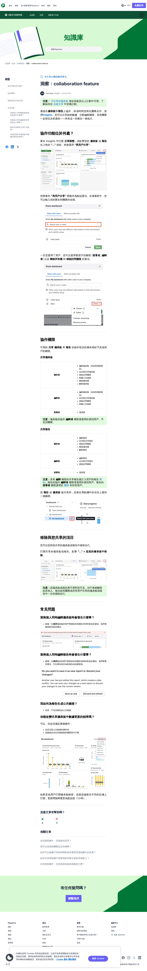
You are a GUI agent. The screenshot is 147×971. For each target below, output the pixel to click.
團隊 (66, 485)
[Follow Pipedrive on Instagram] (128, 958)
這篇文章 (58, 104)
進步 (13, 63)
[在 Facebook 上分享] (6, 147)
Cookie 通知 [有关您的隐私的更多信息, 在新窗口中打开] (62, 959)
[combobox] (119, 5)
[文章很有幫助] (42, 819)
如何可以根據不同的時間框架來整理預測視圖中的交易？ (68, 852)
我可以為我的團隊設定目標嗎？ (55, 846)
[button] (9, 958)
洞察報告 (20, 63)
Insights (47, 114)
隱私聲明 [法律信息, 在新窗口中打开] (72, 959)
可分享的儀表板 (59, 101)
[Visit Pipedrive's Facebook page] (123, 958)
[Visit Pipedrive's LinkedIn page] (139, 958)
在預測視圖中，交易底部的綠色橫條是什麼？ (62, 864)
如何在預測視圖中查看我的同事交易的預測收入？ (64, 858)
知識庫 (7, 63)
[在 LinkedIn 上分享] (12, 147)
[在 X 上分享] (17, 147)
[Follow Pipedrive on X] (134, 958)
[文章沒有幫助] (57, 819)
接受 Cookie (98, 958)
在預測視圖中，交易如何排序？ (55, 840)
